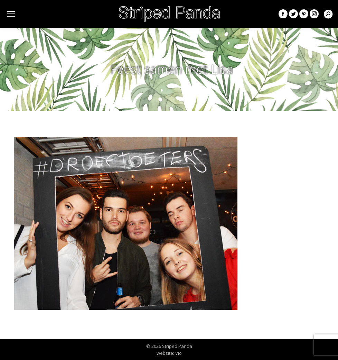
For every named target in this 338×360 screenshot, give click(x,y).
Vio (178, 353)
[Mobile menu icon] (11, 14)
